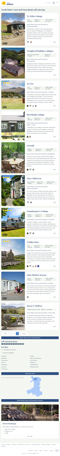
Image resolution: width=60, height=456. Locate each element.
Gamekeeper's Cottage (37, 211)
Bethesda (4, 358)
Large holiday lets (35, 444)
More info (30, 436)
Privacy (36, 450)
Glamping (14, 444)
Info (54, 42)
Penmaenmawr (34, 367)
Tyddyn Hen (33, 242)
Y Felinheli (4, 369)
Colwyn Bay (33, 360)
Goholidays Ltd (35, 453)
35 (20, 344)
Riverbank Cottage (36, 114)
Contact (51, 450)
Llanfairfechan (34, 365)
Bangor (32, 356)
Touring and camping (9, 350)
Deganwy (33, 362)
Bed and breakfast (8, 353)
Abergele (4, 356)
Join (57, 450)
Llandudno (4, 365)
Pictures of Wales (5, 444)
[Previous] (4, 333)
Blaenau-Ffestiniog (35, 358)
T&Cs (40, 450)
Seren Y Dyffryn (34, 305)
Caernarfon (4, 360)
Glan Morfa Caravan (36, 274)
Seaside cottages (46, 444)
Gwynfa (30, 145)
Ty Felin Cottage (34, 16)
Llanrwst (3, 367)
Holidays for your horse (24, 444)
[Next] (25, 333)
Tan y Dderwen (34, 178)
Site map (30, 450)
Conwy (3, 362)
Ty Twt (30, 83)
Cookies (46, 450)
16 (18, 344)
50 (22, 344)
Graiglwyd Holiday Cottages (40, 50)
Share (48, 2)
